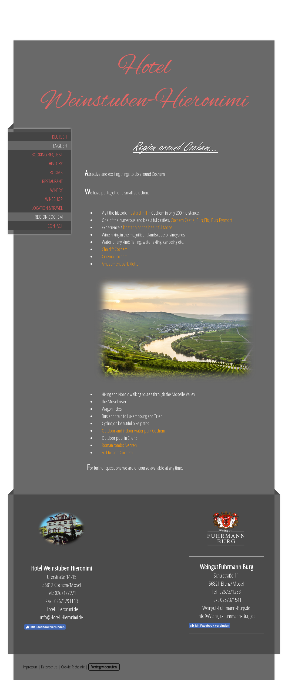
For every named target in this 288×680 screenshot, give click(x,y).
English (60, 145)
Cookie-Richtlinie (73, 666)
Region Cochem (49, 217)
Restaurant (52, 181)
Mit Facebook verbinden (45, 627)
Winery (56, 190)
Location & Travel (47, 208)
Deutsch (59, 136)
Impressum (30, 666)
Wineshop (54, 199)
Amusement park (121, 263)
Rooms (56, 172)
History (56, 163)
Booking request (47, 154)
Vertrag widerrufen (104, 666)
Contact (55, 225)
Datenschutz (49, 666)
